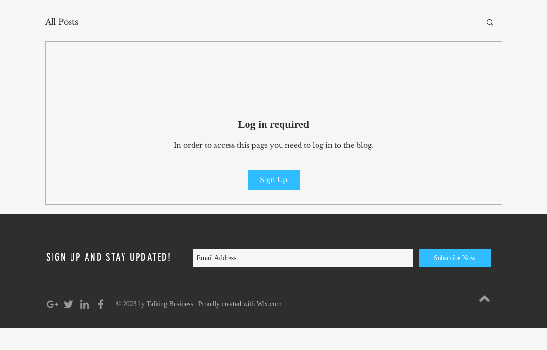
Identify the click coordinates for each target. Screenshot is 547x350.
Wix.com (269, 304)
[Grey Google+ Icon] (52, 304)
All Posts (61, 22)
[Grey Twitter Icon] (68, 304)
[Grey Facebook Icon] (100, 304)
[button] (489, 22)
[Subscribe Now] (455, 258)
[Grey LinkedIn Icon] (84, 304)
